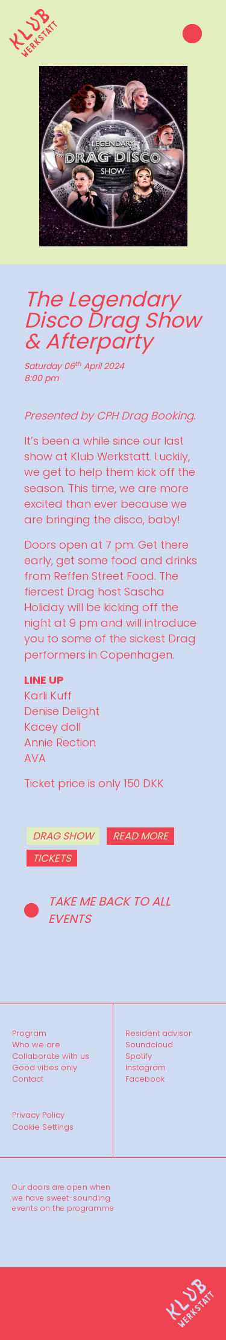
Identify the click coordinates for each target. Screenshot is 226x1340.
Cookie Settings (43, 1127)
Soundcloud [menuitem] (149, 1045)
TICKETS (52, 858)
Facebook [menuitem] (145, 1079)
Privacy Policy (38, 1115)
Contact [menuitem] (27, 1079)
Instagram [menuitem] (145, 1067)
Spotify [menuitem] (138, 1056)
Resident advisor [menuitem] (158, 1033)
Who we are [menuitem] (36, 1045)
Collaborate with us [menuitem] (50, 1056)
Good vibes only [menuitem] (44, 1067)
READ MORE (140, 836)
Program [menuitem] (29, 1033)
